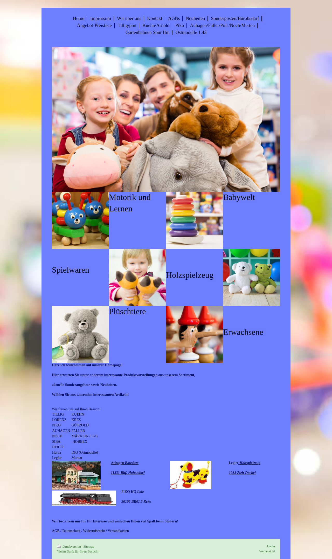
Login (271, 546)
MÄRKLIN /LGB (85, 436)
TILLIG (58, 414)
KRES (77, 420)
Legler (57, 458)
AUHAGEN (61, 431)
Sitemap (88, 546)
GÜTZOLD (80, 425)
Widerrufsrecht (94, 531)
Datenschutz (71, 531)
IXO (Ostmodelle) (85, 452)
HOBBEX (79, 442)
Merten (77, 458)
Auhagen (117, 463)
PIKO (56, 425)
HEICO (58, 447)
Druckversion (69, 546)
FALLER (79, 431)
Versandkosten (118, 531)
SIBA (56, 442)
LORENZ (59, 420)
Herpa (56, 452)
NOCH (57, 436)
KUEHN (78, 414)
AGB (56, 531)
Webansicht (267, 551)
